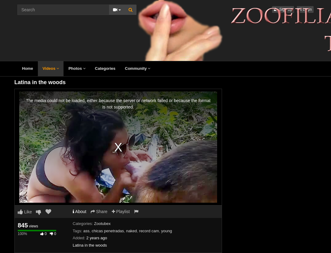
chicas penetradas (108, 231)
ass (86, 231)
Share (99, 211)
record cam (149, 231)
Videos (50, 68)
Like (25, 211)
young (166, 231)
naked (131, 231)
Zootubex (102, 223)
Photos (76, 68)
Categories (105, 68)
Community (137, 68)
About (79, 211)
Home (27, 68)
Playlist (121, 211)
